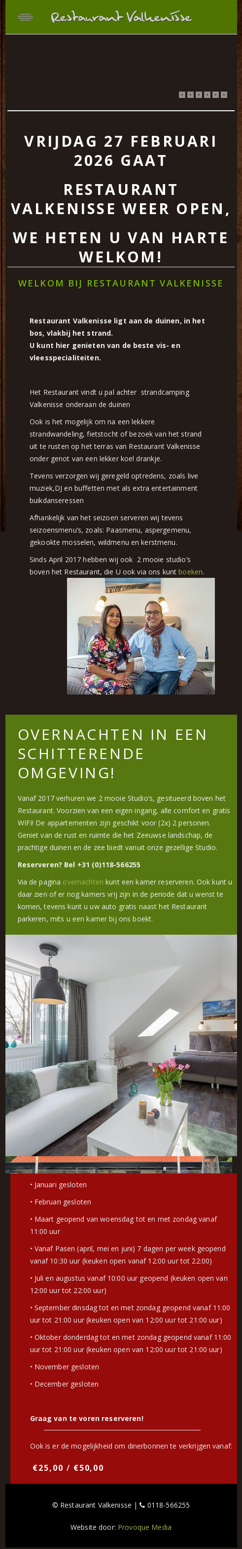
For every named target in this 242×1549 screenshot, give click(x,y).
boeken (190, 571)
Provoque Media (145, 1527)
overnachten (83, 881)
